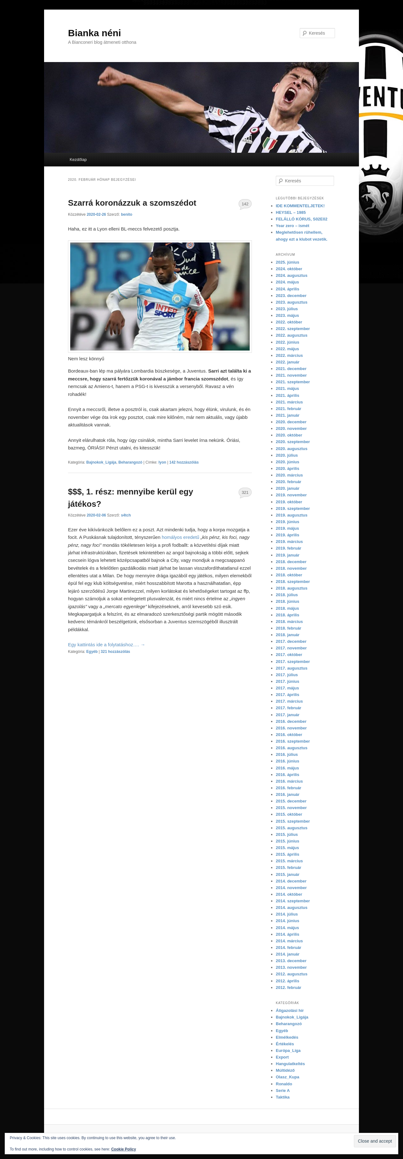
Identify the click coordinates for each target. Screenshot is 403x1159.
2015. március (289, 861)
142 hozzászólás (245, 206)
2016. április (287, 774)
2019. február (288, 548)
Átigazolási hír (290, 1010)
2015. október (289, 814)
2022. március (289, 355)
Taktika (283, 1097)
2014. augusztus (291, 907)
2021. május (287, 388)
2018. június (287, 601)
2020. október (289, 435)
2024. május (287, 282)
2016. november (291, 728)
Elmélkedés (287, 1037)
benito (126, 214)
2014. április (287, 934)
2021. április (287, 395)
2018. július (287, 594)
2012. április (287, 981)
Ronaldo (284, 1084)
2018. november (291, 568)
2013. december (291, 960)
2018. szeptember (293, 581)
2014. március (289, 941)
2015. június (287, 841)
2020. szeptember (293, 441)
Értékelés (285, 1044)
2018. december (291, 561)
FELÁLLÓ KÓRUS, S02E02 (301, 219)
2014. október (289, 894)
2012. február (288, 987)
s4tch (126, 515)
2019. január (287, 555)
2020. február (288, 481)
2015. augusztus (291, 827)
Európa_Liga (288, 1050)
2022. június (287, 342)
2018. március (289, 621)
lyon (162, 462)
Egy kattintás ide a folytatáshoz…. (106, 644)
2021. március (289, 402)
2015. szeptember (293, 821)
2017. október (289, 654)
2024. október (289, 268)
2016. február (288, 787)
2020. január (287, 488)
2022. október (289, 322)
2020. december (291, 422)
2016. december (291, 721)
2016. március (289, 781)
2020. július (287, 455)
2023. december (291, 295)
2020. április (287, 468)
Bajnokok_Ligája (101, 462)
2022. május (287, 348)
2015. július (287, 834)
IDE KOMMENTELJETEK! (300, 205)
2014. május (287, 927)
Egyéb (92, 651)
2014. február (288, 947)
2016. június (287, 761)
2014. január (287, 954)
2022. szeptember (293, 328)
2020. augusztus (291, 448)
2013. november (291, 967)
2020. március (289, 475)
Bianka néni (94, 33)
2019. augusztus (291, 515)
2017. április (287, 694)
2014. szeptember (293, 901)
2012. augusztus (291, 974)
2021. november (291, 375)
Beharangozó (130, 462)
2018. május (287, 608)
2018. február (288, 628)
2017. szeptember (293, 661)
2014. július (287, 914)
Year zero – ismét (292, 225)
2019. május (287, 528)
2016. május (287, 768)
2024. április (287, 289)
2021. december (291, 368)
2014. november (291, 887)
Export (282, 1057)
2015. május (287, 847)
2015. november (291, 807)
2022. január (287, 362)
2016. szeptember (293, 741)
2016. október (289, 734)
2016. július (287, 754)
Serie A (283, 1090)
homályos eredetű (180, 537)
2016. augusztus (291, 747)
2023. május (287, 315)
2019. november (291, 495)
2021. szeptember (293, 382)
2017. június (287, 681)
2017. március (289, 701)
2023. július (287, 308)
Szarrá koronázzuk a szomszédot (132, 203)
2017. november (291, 648)
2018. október (289, 575)
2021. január (287, 415)
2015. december (291, 801)
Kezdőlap (78, 159)
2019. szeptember (293, 508)
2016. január (287, 794)
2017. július (287, 674)
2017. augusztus (291, 668)
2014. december (291, 881)
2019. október (289, 502)
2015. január (287, 874)
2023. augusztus (291, 302)
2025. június (287, 262)
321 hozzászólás (245, 494)
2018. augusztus (291, 588)
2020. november (291, 428)
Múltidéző (285, 1070)
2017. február (288, 707)
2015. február (288, 867)
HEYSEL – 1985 (291, 212)
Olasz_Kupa (287, 1077)
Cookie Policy (123, 1149)
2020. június (287, 462)
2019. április (287, 535)
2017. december (291, 641)
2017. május (287, 688)
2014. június (287, 920)
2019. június (287, 521)
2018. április (287, 615)
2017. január (287, 714)
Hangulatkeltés (290, 1063)
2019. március (289, 541)
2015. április (287, 854)
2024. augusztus (291, 275)
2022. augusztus (291, 335)
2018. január (287, 634)
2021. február (288, 408)
